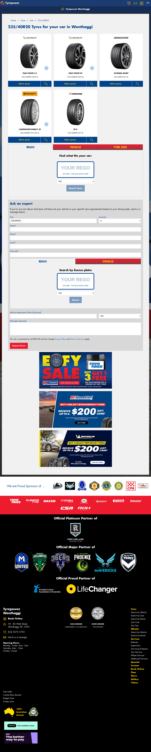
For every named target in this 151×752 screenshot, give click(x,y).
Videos (134, 682)
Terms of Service (77, 339)
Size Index (7, 691)
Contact (135, 665)
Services (135, 638)
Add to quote (24, 84)
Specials (135, 662)
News (134, 675)
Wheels (135, 628)
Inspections (135, 645)
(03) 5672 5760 (16, 632)
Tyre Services (136, 652)
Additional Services (139, 658)
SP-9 (75, 129)
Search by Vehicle (138, 612)
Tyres (133, 609)
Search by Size (137, 615)
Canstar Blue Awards (12, 695)
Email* (13, 242)
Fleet (133, 672)
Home (12, 20)
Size (12, 217)
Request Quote (18, 346)
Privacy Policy (60, 339)
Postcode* (14, 251)
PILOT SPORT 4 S (30, 73)
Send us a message (17, 637)
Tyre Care (135, 622)
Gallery (135, 679)
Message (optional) (18, 321)
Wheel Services (137, 655)
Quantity (102, 217)
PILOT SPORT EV (75, 73)
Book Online (137, 669)
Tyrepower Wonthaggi (75, 9)
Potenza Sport (121, 73)
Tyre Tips (134, 625)
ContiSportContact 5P (30, 129)
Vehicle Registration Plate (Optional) (25, 312)
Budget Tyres (8, 698)
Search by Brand (138, 619)
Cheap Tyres (8, 701)
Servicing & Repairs (139, 649)
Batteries (134, 642)
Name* (13, 225)
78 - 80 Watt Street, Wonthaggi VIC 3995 (19, 625)
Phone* (13, 234)
